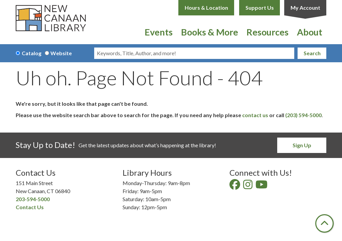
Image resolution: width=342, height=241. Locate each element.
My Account (305, 7)
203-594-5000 (33, 199)
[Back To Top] (324, 223)
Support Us (259, 7)
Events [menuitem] (159, 31)
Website (61, 53)
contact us (255, 115)
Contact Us (30, 207)
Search (312, 53)
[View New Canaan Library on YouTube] (262, 186)
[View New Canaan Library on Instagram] (248, 186)
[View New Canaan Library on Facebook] (235, 186)
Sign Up (302, 145)
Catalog (31, 53)
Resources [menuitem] (267, 31)
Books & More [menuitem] (209, 31)
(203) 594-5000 (303, 115)
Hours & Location (206, 7)
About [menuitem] (309, 31)
